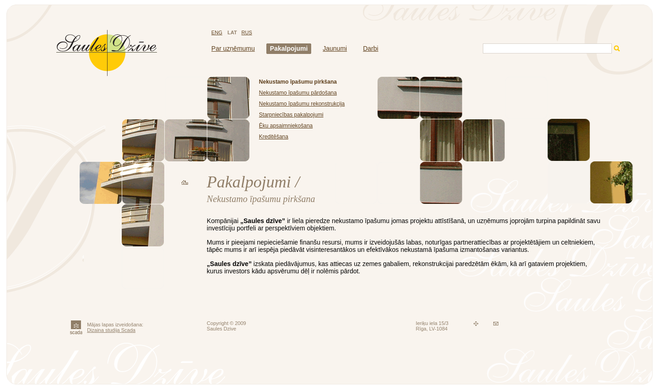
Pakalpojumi (289, 48)
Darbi (370, 48)
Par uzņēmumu (233, 48)
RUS (247, 32)
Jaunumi (335, 48)
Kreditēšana (273, 136)
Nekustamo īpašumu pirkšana (298, 82)
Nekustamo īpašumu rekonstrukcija (302, 104)
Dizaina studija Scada (111, 330)
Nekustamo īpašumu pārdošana (298, 93)
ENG (216, 32)
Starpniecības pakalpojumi (291, 115)
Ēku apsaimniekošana (286, 126)
